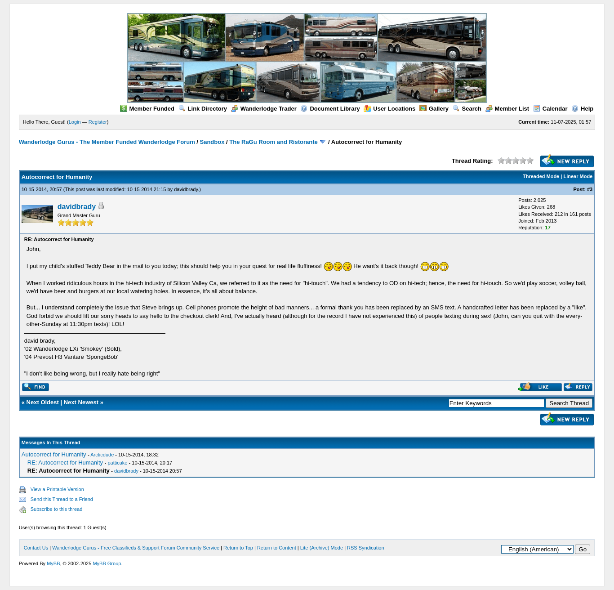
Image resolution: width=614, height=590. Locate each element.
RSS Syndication (365, 547)
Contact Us (36, 547)
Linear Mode (577, 176)
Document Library (330, 108)
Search (467, 108)
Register (98, 122)
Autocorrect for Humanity (54, 454)
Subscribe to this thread (57, 509)
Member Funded (147, 108)
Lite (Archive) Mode (321, 547)
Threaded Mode (541, 176)
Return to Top (238, 547)
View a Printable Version (57, 489)
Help (582, 108)
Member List (507, 108)
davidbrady (186, 189)
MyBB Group (107, 563)
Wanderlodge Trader (264, 108)
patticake (117, 462)
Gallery (434, 108)
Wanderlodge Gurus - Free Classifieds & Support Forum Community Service (135, 547)
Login (75, 122)
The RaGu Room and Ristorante (273, 142)
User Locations (389, 108)
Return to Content (276, 547)
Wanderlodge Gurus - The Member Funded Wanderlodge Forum (107, 142)
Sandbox (212, 142)
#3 (589, 189)
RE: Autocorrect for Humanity (65, 462)
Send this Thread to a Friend (62, 499)
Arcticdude (102, 454)
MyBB (53, 563)
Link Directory (202, 108)
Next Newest (81, 402)
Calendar (550, 108)
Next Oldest (43, 402)
